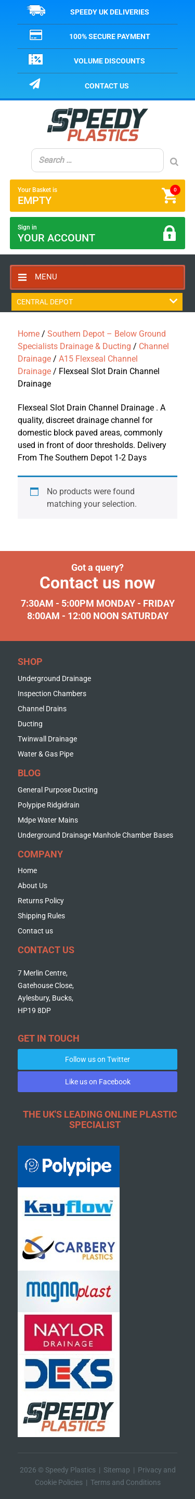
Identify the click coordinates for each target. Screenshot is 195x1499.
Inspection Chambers (52, 693)
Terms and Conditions (125, 1482)
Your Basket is (99, 196)
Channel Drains (42, 708)
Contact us (107, 86)
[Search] (174, 161)
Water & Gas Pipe (45, 754)
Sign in (98, 234)
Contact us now (97, 583)
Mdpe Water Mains (48, 820)
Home (29, 334)
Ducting (30, 724)
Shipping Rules (41, 916)
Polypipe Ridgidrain (49, 805)
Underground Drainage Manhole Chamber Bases (95, 835)
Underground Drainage (54, 678)
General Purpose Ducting (58, 790)
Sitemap (116, 1470)
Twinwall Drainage (47, 739)
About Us (32, 885)
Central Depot (97, 302)
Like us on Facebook (98, 1082)
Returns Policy (41, 900)
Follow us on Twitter (97, 1059)
